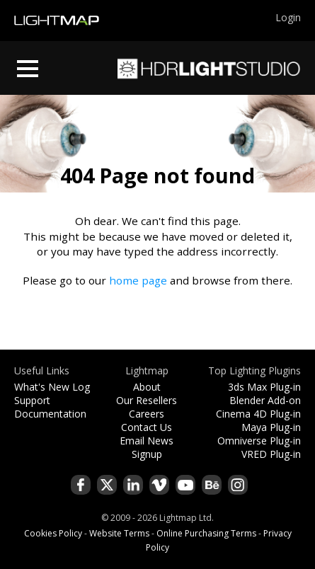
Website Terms (119, 533)
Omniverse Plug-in (259, 440)
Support (32, 400)
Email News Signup (146, 447)
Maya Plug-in (271, 427)
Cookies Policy (53, 533)
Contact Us (146, 427)
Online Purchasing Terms (206, 533)
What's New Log (52, 386)
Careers (146, 413)
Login (288, 17)
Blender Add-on (265, 400)
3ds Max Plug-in (264, 386)
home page (138, 280)
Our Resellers (146, 400)
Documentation (50, 413)
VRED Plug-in (271, 454)
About (147, 386)
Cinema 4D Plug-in (258, 413)
